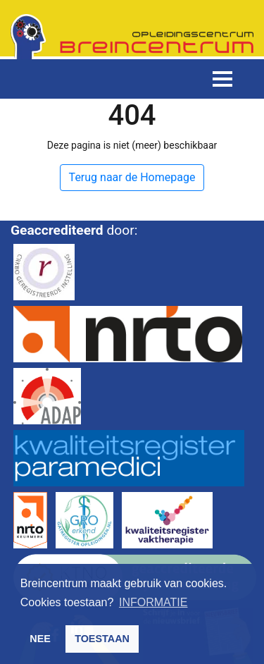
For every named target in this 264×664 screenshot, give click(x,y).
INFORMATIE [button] (153, 602)
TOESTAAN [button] (102, 638)
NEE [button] (40, 638)
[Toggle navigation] (222, 79)
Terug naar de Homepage (132, 177)
